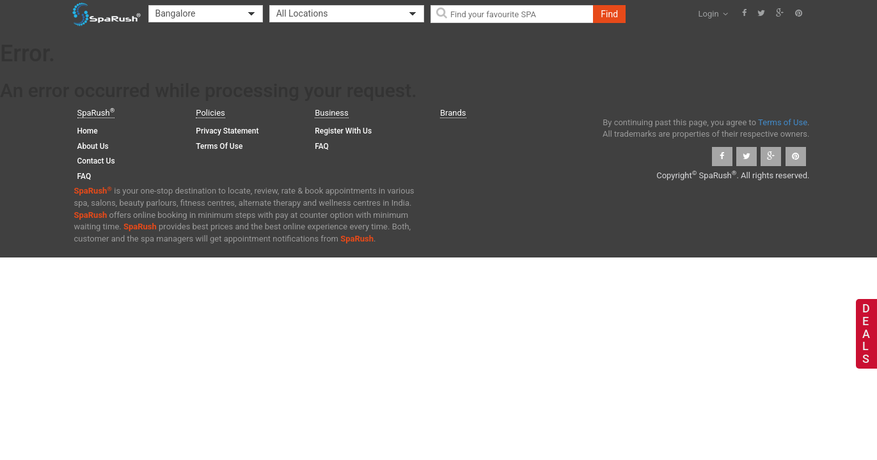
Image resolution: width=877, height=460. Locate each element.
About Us (93, 146)
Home (87, 130)
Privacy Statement (227, 130)
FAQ (84, 176)
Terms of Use (219, 146)
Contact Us (96, 161)
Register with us (343, 130)
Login (713, 14)
